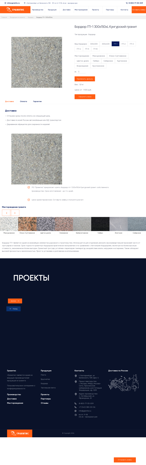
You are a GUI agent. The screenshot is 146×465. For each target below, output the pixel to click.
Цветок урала (83, 61)
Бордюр (44, 383)
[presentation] (13, 308)
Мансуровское (98, 56)
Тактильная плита (48, 388)
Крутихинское (98, 66)
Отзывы (44, 403)
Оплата (23, 101)
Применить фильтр (85, 79)
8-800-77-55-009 (136, 3)
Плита (43, 375)
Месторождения (15, 403)
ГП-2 (124, 44)
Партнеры (46, 398)
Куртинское (122, 61)
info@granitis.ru (13, 3)
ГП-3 (132, 44)
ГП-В (95, 49)
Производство (14, 394)
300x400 (105, 44)
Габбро (96, 61)
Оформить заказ (85, 97)
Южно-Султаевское (117, 56)
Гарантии (37, 101)
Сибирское (108, 61)
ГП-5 (87, 49)
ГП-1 (115, 44)
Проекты (45, 394)
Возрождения (82, 66)
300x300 (94, 44)
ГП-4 (79, 49)
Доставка (9, 101)
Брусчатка (45, 379)
